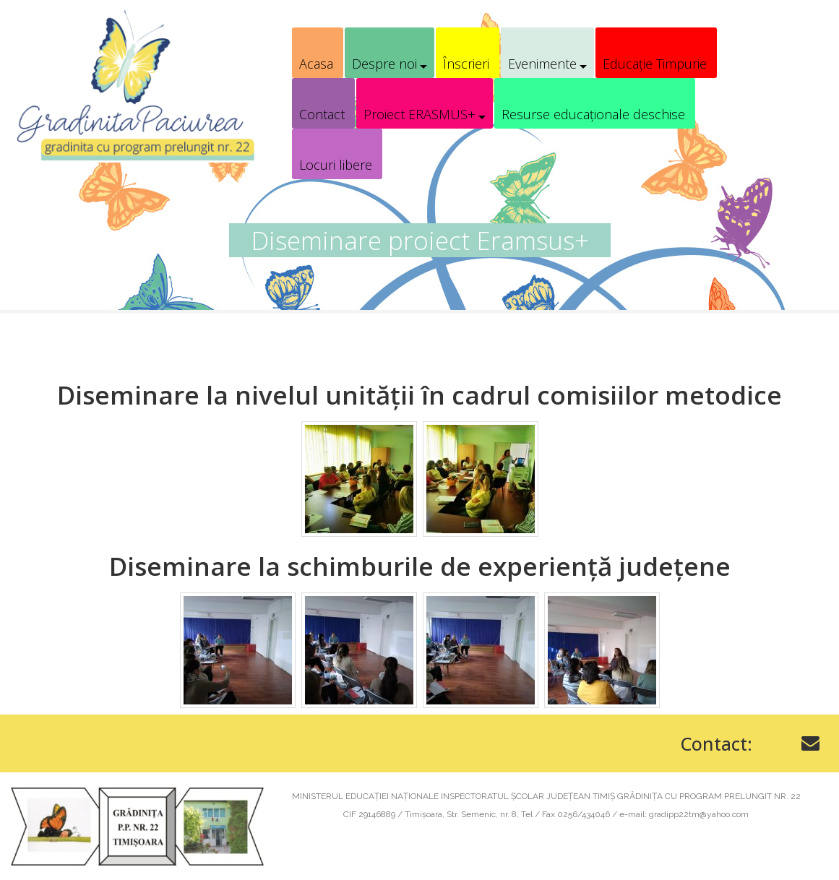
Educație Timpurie (655, 63)
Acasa (316, 63)
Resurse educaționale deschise (593, 114)
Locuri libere (335, 164)
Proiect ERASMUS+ (419, 114)
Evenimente (542, 63)
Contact (322, 114)
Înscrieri (466, 63)
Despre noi (384, 63)
